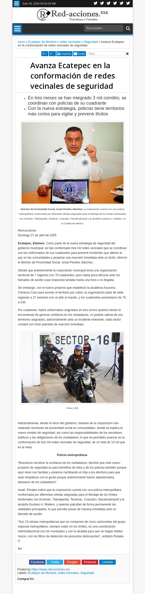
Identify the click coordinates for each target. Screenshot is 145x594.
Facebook (102, 3)
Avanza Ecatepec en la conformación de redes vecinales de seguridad (72, 75)
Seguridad (87, 573)
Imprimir (66, 53)
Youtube (121, 3)
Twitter (95, 3)
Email (81, 53)
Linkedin (115, 3)
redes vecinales (68, 573)
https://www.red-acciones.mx (51, 569)
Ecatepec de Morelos (42, 573)
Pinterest (128, 3)
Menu (17, 4)
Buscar (127, 28)
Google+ (108, 3)
